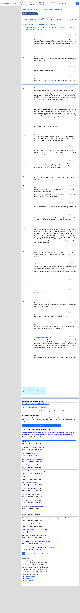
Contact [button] (53, 2)
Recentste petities (32, 3)
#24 (35, 376)
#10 (35, 183)
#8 (34, 156)
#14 (35, 237)
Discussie (50, 19)
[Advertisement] (50, 61)
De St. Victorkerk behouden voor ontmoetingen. (35, 429)
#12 (35, 208)
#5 (34, 109)
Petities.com (6, 3)
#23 (35, 359)
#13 (35, 225)
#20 (35, 322)
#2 (34, 78)
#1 (34, 35)
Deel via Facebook (29, 13)
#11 (34, 197)
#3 (34, 90)
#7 (34, 146)
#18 (35, 302)
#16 (35, 272)
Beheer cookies (29, 602)
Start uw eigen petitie (42, 447)
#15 (35, 249)
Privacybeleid (72, 19)
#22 (35, 345)
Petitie (25, 19)
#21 (35, 336)
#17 (35, 285)
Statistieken (61, 19)
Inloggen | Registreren (42, 3)
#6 (34, 129)
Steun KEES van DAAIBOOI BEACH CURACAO (35, 425)
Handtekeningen (37, 19)
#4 (34, 99)
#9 (34, 169)
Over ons (27, 604)
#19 (35, 312)
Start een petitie (23, 3)
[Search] (66, 3)
